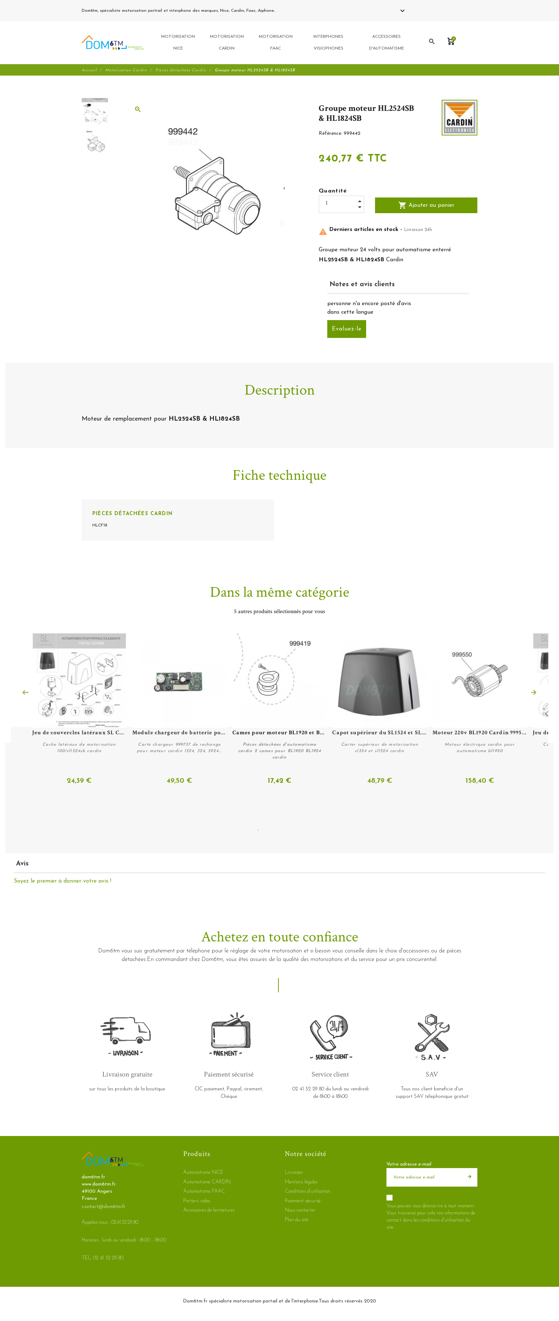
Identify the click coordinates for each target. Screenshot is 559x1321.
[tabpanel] (279, 710)
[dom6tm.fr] (113, 43)
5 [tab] (300, 829)
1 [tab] (258, 829)
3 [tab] (279, 829)
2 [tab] (268, 829)
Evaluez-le (346, 330)
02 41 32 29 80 (293, 11)
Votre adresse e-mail (408, 1164)
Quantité (333, 192)
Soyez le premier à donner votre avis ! (62, 881)
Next (533, 693)
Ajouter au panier (426, 206)
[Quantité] (341, 204)
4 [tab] (290, 829)
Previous (25, 693)
